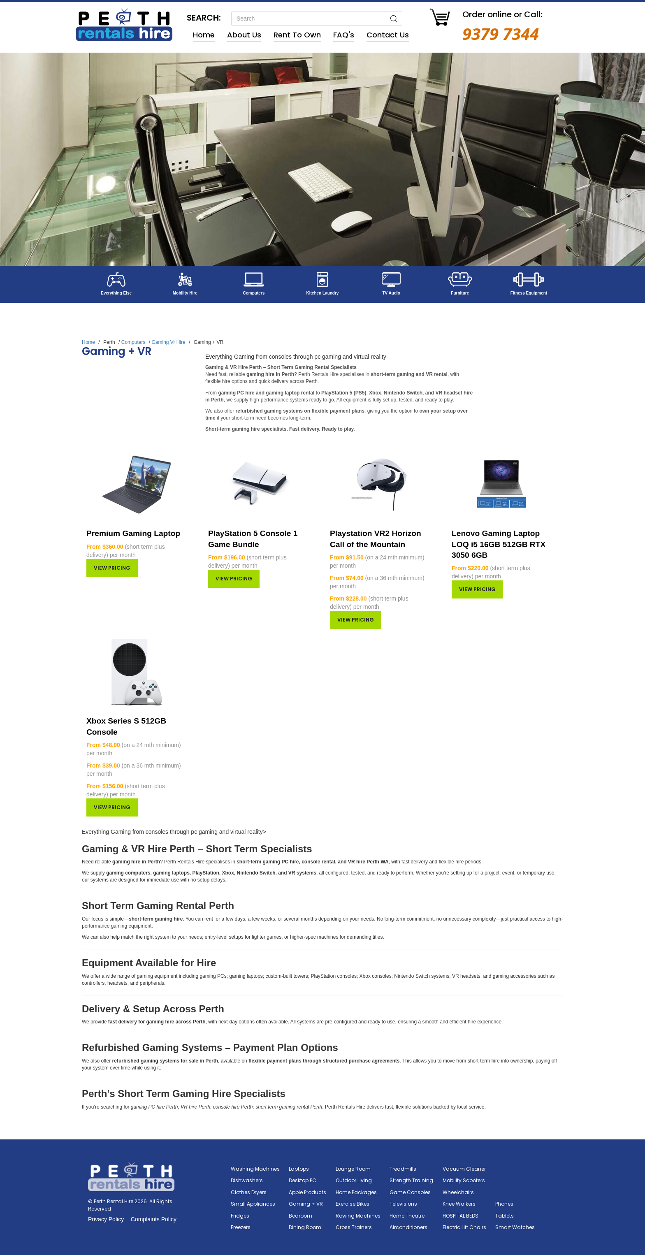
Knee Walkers (459, 1203)
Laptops (299, 1168)
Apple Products (307, 1192)
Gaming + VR (306, 1203)
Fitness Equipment (528, 293)
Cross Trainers (354, 1227)
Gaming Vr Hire (168, 342)
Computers (253, 293)
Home (204, 35)
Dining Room (305, 1227)
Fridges (240, 1215)
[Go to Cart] (439, 18)
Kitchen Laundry (322, 293)
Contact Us (388, 35)
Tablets (504, 1215)
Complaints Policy (153, 1219)
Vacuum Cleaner (464, 1168)
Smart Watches (515, 1227)
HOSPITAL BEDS (460, 1215)
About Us (244, 35)
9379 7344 (500, 33)
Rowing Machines (358, 1215)
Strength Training (411, 1180)
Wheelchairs (458, 1192)
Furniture (460, 293)
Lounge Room (353, 1168)
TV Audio (391, 293)
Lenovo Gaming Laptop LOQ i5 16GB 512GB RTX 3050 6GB (498, 544)
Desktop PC (302, 1180)
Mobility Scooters (464, 1180)
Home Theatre (407, 1215)
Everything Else (116, 293)
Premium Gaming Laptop (133, 533)
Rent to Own (297, 35)
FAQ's (343, 35)
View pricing (112, 567)
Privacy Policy (106, 1219)
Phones (504, 1203)
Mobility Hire (185, 293)
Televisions (403, 1203)
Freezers (241, 1227)
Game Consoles (410, 1192)
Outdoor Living (354, 1180)
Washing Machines (255, 1168)
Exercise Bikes (352, 1203)
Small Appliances (253, 1203)
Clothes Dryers (249, 1192)
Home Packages (356, 1192)
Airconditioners (408, 1227)
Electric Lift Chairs (464, 1227)
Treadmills (403, 1168)
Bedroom (300, 1215)
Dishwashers (247, 1180)
